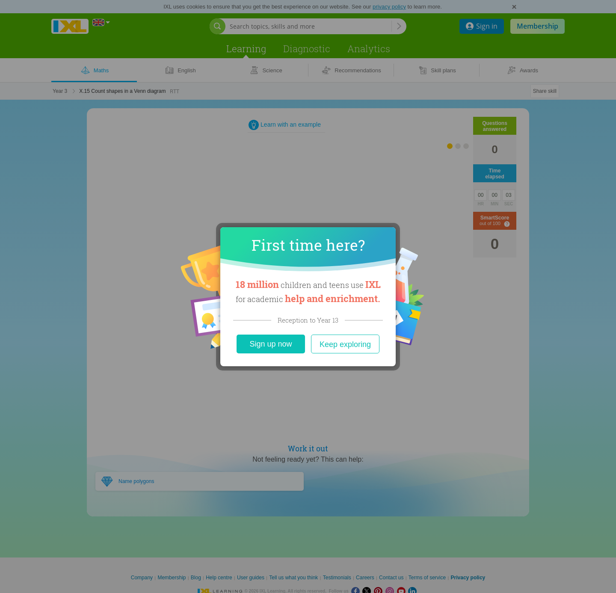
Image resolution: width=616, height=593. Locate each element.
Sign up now (270, 344)
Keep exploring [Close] (345, 344)
